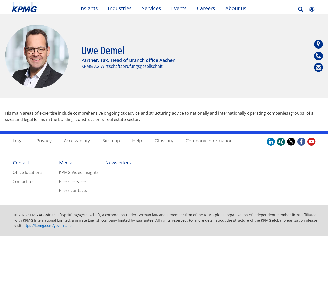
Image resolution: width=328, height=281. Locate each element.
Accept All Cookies (295, 255)
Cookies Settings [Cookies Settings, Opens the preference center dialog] (205, 255)
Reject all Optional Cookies (249, 255)
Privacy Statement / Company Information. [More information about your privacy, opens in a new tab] (79, 275)
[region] (164, 255)
